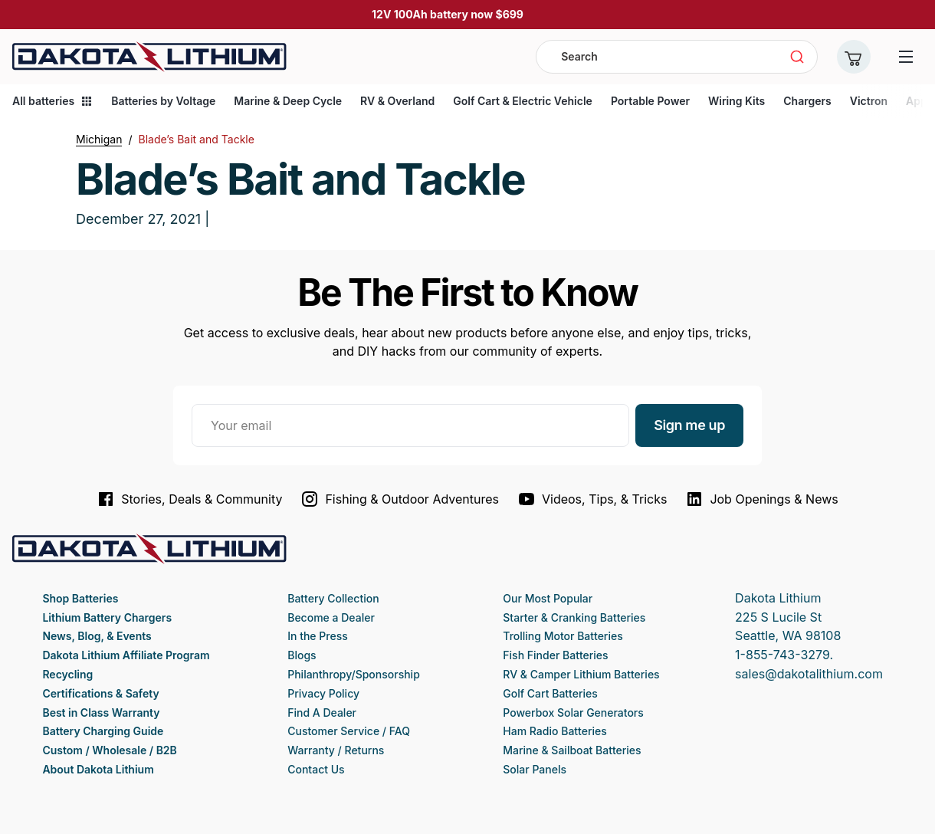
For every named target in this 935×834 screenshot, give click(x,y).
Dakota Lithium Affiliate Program (125, 655)
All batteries (52, 100)
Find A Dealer (321, 712)
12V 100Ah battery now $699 (447, 14)
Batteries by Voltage (163, 100)
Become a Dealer (331, 617)
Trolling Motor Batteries (562, 635)
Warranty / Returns (335, 750)
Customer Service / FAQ (348, 730)
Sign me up (689, 425)
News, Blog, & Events (96, 635)
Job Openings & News (761, 499)
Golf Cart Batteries (550, 693)
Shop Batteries (80, 598)
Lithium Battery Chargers (107, 617)
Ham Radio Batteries (554, 730)
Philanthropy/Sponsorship (353, 674)
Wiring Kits (736, 100)
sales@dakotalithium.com (809, 673)
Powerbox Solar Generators (573, 712)
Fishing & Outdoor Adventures (399, 499)
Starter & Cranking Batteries (574, 617)
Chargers (807, 100)
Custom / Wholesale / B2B (109, 750)
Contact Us (315, 769)
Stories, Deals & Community (189, 499)
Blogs (301, 655)
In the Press (317, 635)
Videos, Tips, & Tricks (592, 499)
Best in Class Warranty (100, 712)
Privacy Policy (323, 693)
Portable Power (650, 100)
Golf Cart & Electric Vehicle (522, 100)
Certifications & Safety (100, 693)
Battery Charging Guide (102, 730)
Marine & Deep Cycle (288, 100)
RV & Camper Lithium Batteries (581, 674)
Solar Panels (534, 769)
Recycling (67, 674)
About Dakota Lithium (97, 769)
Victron (868, 100)
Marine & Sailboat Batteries (572, 750)
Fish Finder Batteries (555, 655)
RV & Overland (397, 100)
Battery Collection (333, 598)
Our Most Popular (547, 598)
